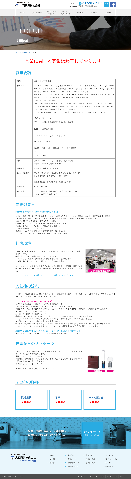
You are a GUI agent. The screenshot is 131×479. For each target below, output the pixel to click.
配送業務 (27, 399)
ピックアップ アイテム (51, 13)
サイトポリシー (109, 463)
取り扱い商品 (90, 459)
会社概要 (108, 12)
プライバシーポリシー (111, 459)
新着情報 (89, 455)
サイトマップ (108, 455)
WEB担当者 (96, 399)
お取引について (37, 12)
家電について (72, 459)
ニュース (23, 12)
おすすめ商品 (90, 463)
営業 (61, 399)
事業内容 (80, 12)
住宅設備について (74, 463)
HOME (18, 52)
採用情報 (94, 12)
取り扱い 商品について (65, 13)
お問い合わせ (108, 466)
